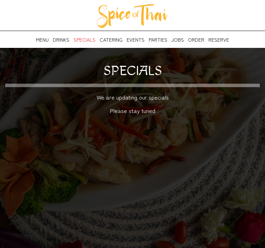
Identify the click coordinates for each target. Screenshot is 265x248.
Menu (42, 39)
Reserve (218, 39)
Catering (111, 39)
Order (196, 39)
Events (136, 39)
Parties (158, 39)
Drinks (61, 39)
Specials (84, 39)
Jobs (177, 39)
